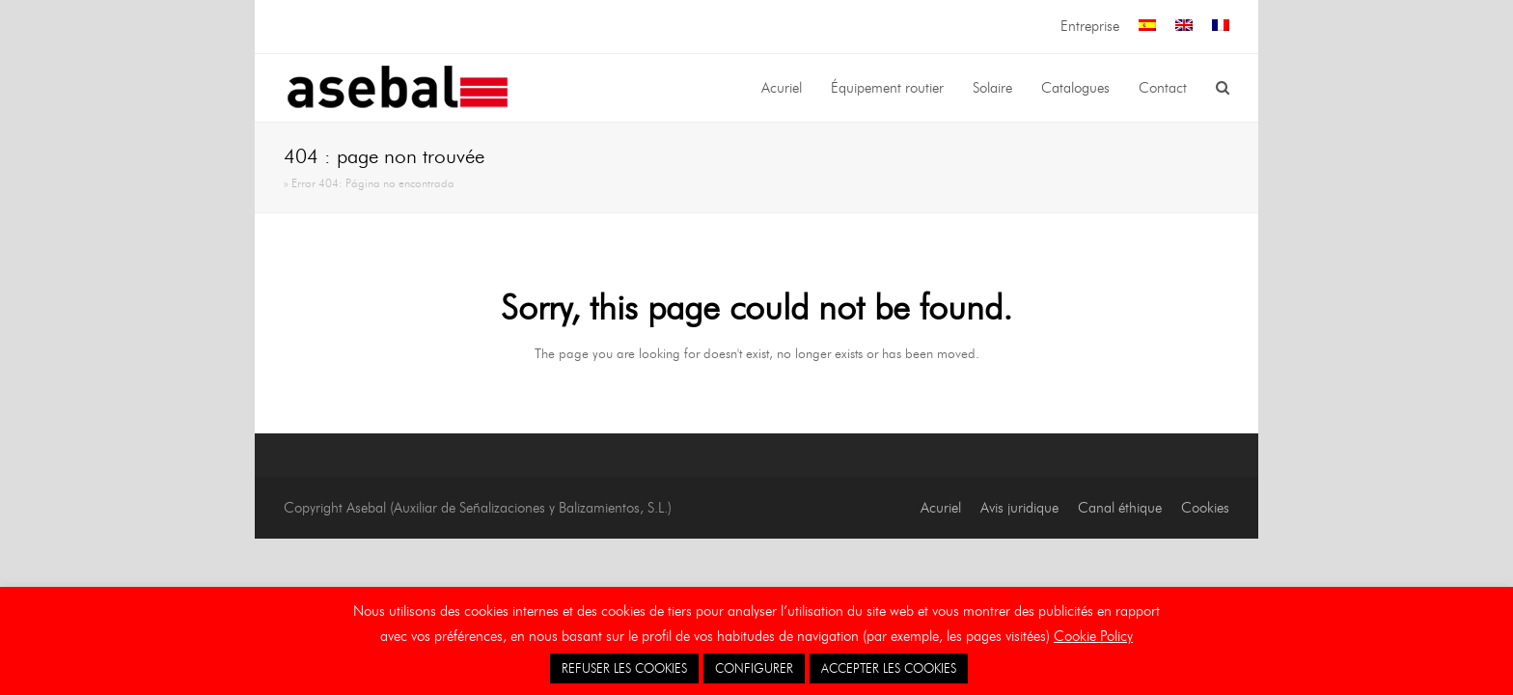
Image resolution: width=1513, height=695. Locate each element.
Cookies (1205, 507)
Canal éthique (1120, 507)
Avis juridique (1019, 507)
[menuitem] (1147, 26)
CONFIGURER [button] (754, 668)
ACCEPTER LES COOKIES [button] (888, 668)
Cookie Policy (1093, 636)
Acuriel (941, 507)
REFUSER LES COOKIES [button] (624, 668)
